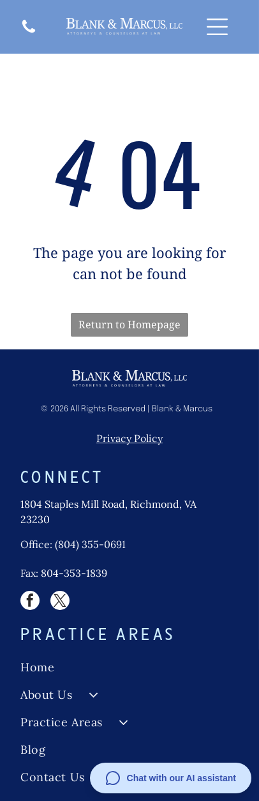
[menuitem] (129, 667)
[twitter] (60, 602)
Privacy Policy (129, 438)
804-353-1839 (74, 573)
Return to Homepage (129, 324)
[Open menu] (217, 27)
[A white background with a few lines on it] (28, 31)
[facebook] (30, 602)
